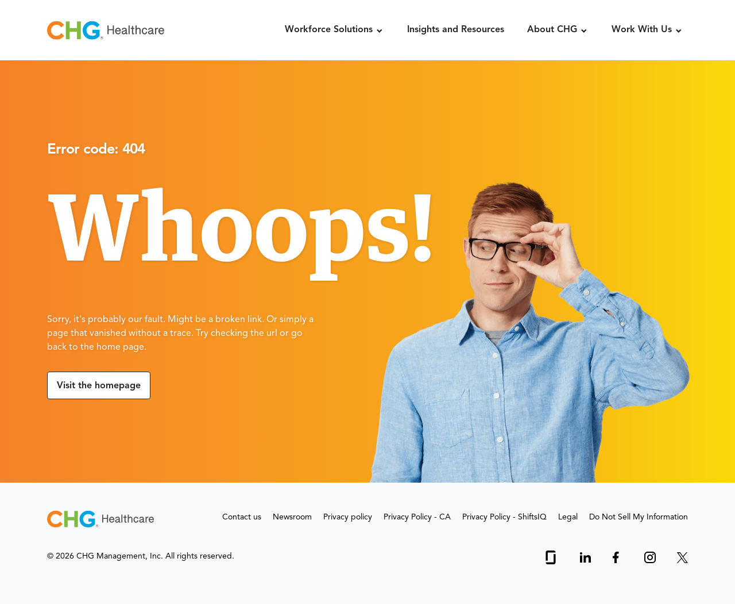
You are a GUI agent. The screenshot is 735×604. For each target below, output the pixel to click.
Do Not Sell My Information (638, 517)
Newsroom (292, 517)
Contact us (241, 517)
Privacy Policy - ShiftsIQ (504, 517)
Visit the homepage (99, 386)
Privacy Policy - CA (417, 517)
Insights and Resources (455, 30)
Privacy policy (347, 517)
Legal (568, 517)
